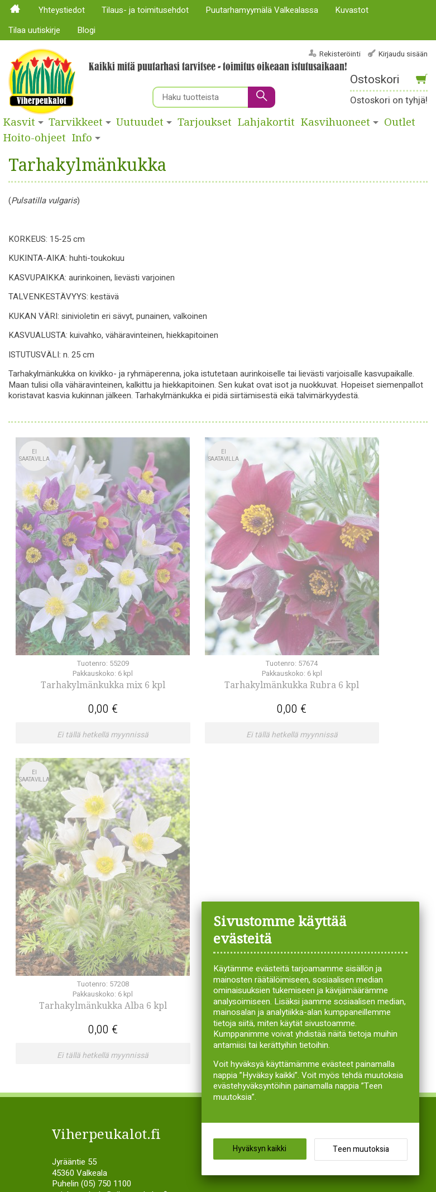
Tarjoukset (205, 122)
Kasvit (19, 122)
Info (82, 138)
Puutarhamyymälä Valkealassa (261, 10)
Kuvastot (351, 10)
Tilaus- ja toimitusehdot (145, 10)
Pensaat (75, 918)
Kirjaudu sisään (403, 54)
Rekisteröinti (340, 54)
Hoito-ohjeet (34, 138)
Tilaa (179, 968)
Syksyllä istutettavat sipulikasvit (279, 896)
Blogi (86, 30)
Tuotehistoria (246, 907)
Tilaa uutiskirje (34, 30)
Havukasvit (80, 842)
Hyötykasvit (81, 863)
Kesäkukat (79, 875)
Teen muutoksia (361, 1153)
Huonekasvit (83, 853)
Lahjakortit (266, 122)
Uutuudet (140, 122)
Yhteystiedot (62, 10)
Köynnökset (82, 885)
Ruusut (235, 863)
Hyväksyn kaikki (259, 1152)
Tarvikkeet (76, 122)
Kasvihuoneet (335, 122)
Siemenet (239, 885)
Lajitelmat (78, 896)
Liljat (69, 907)
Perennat (239, 842)
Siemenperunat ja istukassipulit (279, 875)
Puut (230, 853)
